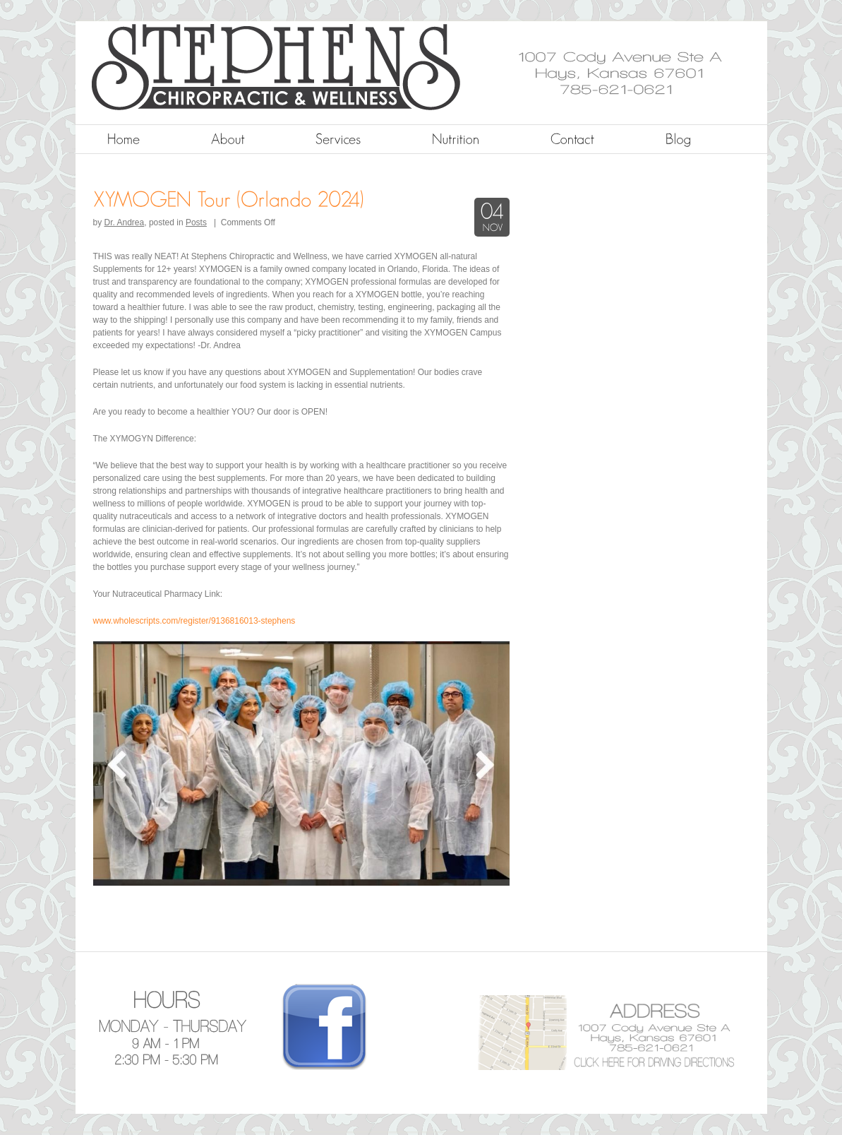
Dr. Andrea (124, 222)
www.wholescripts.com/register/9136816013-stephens (194, 621)
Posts (196, 222)
